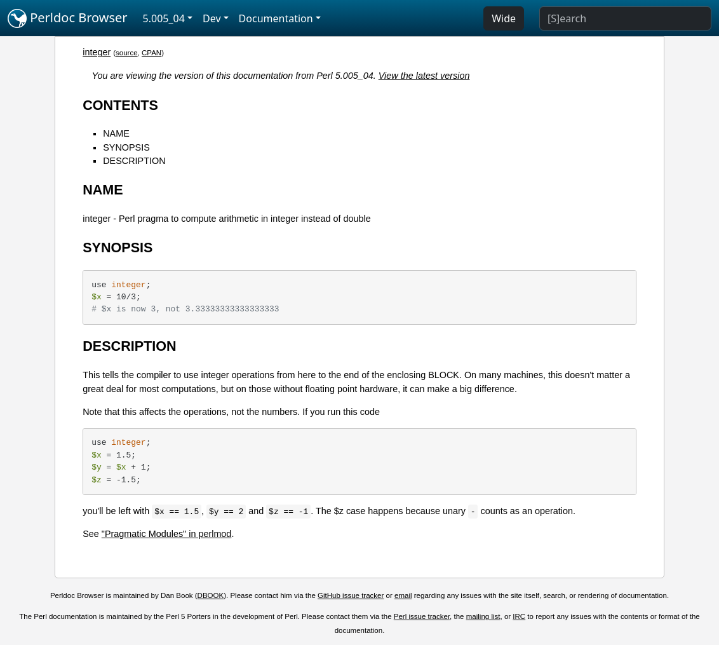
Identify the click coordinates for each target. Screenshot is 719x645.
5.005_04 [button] (164, 18)
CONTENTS (120, 105)
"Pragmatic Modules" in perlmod (167, 534)
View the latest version (424, 76)
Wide (504, 18)
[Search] (625, 18)
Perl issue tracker (422, 616)
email (403, 595)
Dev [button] (212, 18)
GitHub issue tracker (351, 595)
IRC (519, 616)
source (127, 53)
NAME (116, 133)
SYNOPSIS (126, 147)
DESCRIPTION (134, 161)
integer (97, 52)
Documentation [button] (276, 18)
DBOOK (211, 595)
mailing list (483, 616)
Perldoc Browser (68, 18)
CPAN (151, 53)
